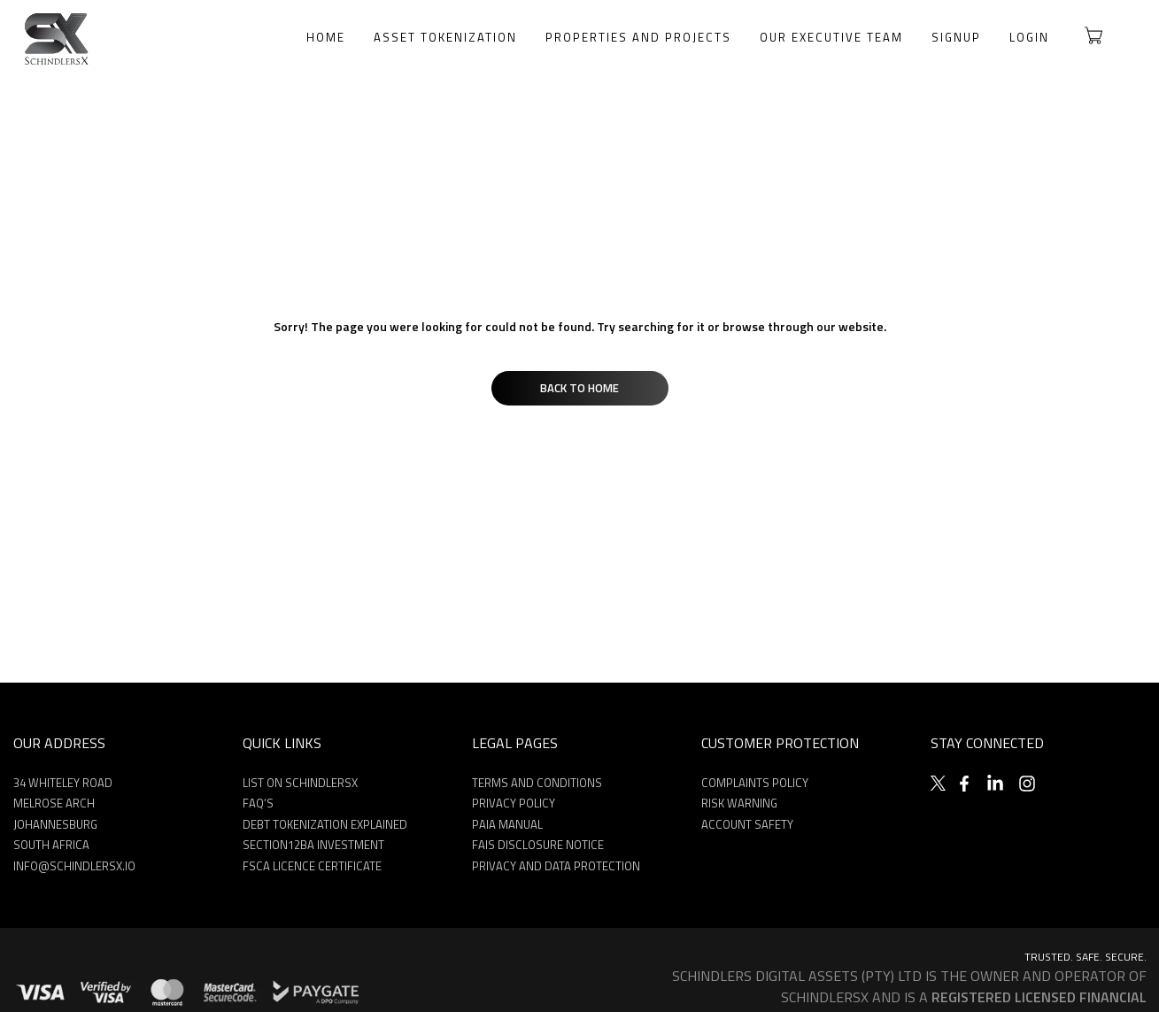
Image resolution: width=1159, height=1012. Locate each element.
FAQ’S (258, 803)
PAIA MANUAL (507, 824)
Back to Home (579, 388)
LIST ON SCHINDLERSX (300, 783)
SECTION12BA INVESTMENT (313, 845)
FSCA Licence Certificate (312, 866)
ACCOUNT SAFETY (747, 824)
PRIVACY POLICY (513, 803)
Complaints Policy (754, 783)
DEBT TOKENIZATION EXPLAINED (325, 824)
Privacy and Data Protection (556, 866)
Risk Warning (739, 803)
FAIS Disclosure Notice (538, 845)
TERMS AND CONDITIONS (537, 783)
